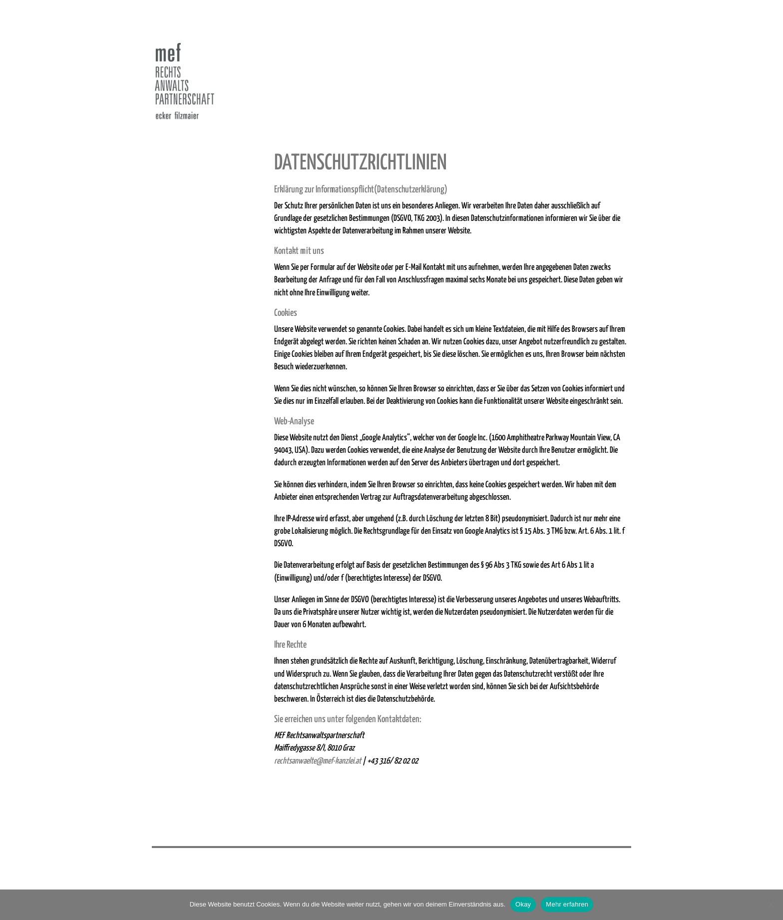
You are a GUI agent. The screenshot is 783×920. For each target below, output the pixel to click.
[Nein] (771, 905)
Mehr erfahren (567, 904)
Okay (523, 904)
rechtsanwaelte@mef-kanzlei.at (317, 761)
